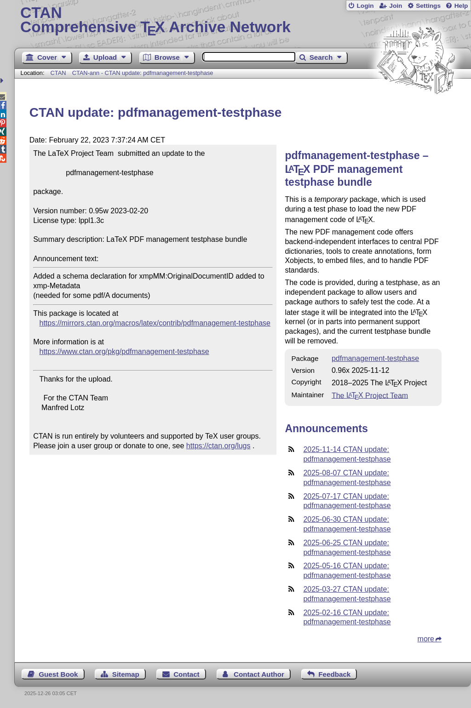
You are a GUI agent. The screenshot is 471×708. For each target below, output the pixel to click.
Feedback (334, 674)
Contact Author (259, 674)
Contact (186, 674)
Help (461, 5)
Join (395, 5)
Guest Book (58, 674)
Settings (428, 5)
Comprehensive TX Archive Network (242, 20)
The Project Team (370, 395)
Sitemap (125, 674)
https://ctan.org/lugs (218, 446)
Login (364, 5)
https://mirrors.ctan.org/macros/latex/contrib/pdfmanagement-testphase (155, 323)
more (426, 639)
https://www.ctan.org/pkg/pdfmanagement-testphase (124, 351)
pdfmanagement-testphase (375, 358)
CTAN (58, 72)
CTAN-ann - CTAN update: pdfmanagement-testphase (142, 72)
